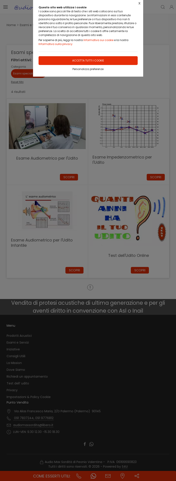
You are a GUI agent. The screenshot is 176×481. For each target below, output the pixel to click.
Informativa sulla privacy (55, 44)
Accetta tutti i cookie (88, 60)
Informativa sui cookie (98, 40)
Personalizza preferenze (88, 69)
